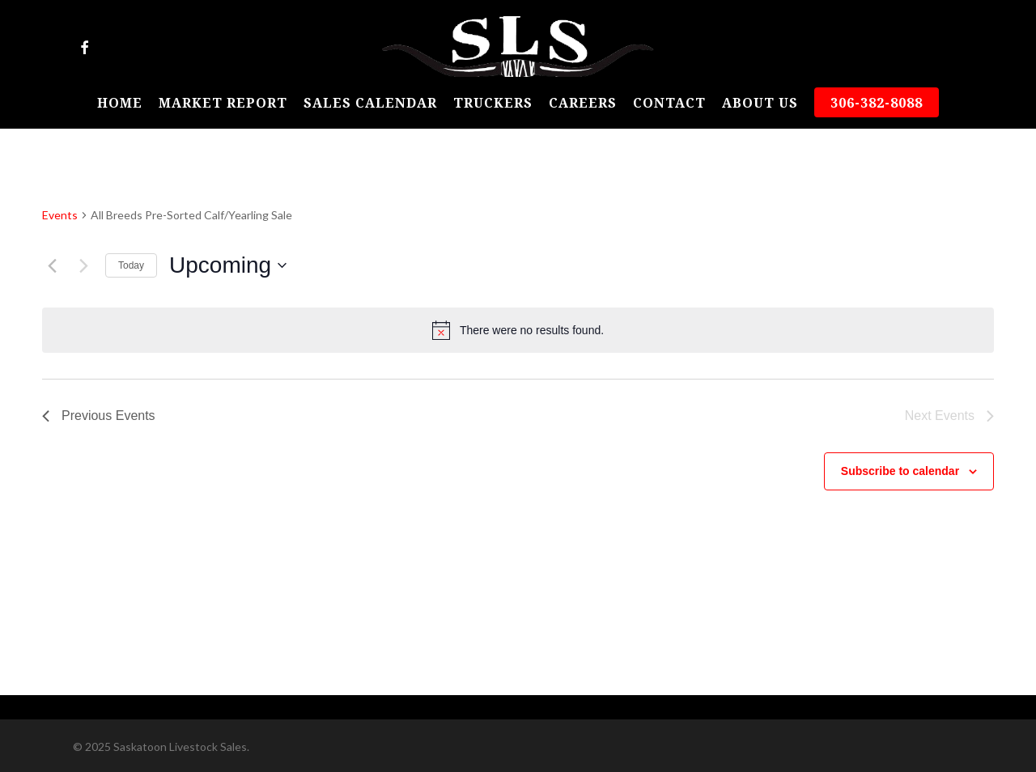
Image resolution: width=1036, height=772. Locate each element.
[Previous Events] (52, 265)
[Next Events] (83, 265)
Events (60, 215)
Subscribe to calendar (900, 470)
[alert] (518, 330)
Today (131, 265)
